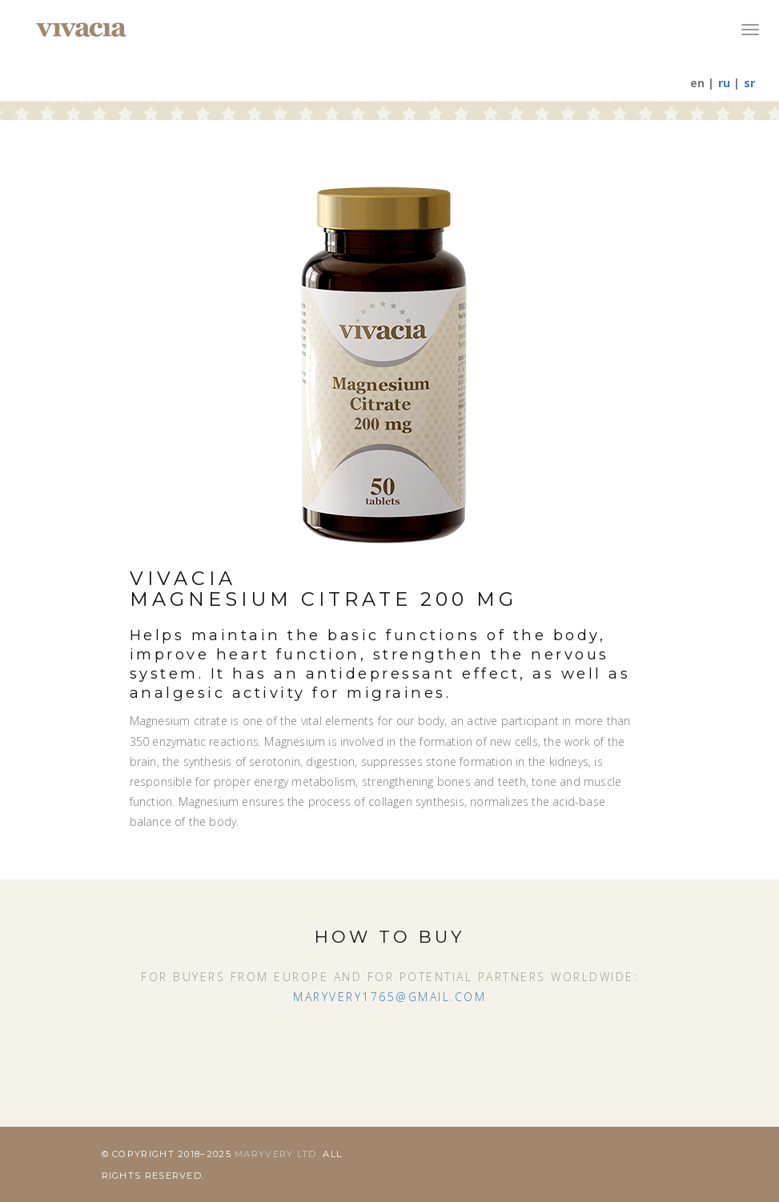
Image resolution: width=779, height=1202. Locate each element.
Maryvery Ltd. (279, 1154)
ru (724, 82)
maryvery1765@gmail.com (389, 996)
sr (749, 82)
